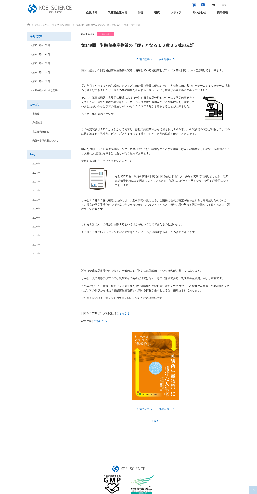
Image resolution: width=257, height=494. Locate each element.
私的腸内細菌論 (40, 131)
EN (213, 5)
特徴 (140, 12)
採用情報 (222, 12)
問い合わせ (199, 12)
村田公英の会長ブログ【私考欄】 (53, 25)
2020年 (36, 208)
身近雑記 (37, 122)
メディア (176, 12)
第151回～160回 (41, 63)
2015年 (36, 226)
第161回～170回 (41, 54)
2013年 (36, 244)
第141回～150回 (41, 72)
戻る (156, 421)
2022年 (36, 190)
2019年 (36, 217)
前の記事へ (145, 59)
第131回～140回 (41, 81)
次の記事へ (165, 59)
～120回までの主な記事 (45, 90)
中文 (224, 5)
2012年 (36, 253)
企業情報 (91, 12)
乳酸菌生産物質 (117, 12)
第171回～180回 (41, 45)
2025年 (36, 163)
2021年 (36, 199)
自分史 (36, 113)
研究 (157, 12)
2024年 (36, 172)
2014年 (36, 235)
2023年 (36, 181)
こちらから (123, 313)
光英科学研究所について (45, 140)
